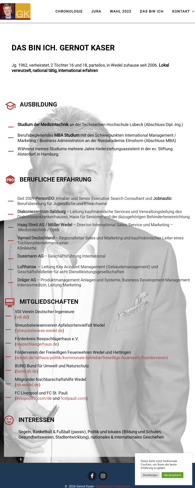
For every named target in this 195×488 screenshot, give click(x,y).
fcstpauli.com (73, 390)
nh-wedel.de (27, 376)
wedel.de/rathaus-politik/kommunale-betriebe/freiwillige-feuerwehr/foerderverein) (92, 349)
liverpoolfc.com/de (34, 390)
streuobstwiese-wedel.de (39, 322)
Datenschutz (105, 478)
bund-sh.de (26, 362)
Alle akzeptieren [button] (172, 475)
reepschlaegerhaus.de (36, 335)
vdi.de (21, 308)
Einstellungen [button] (150, 475)
